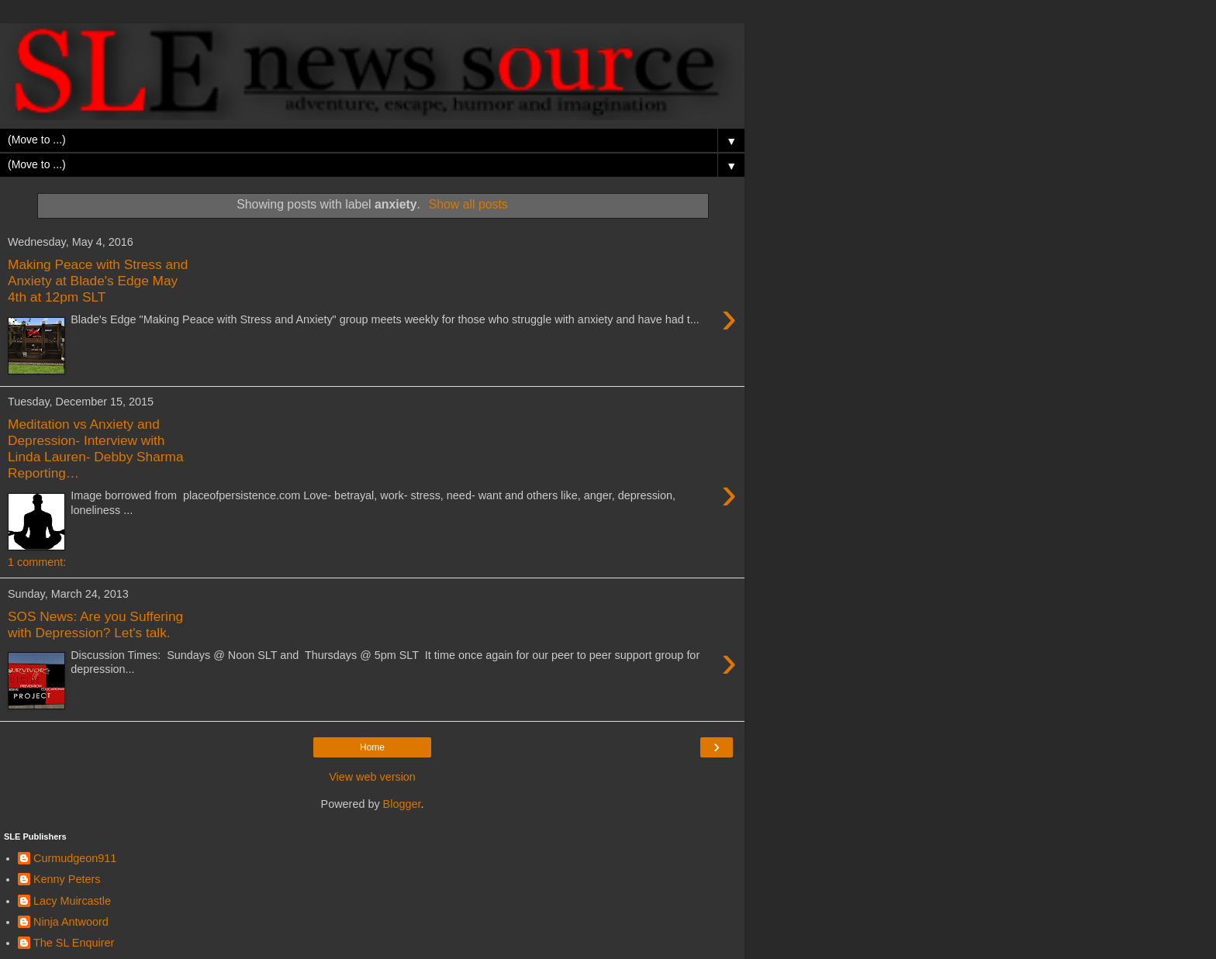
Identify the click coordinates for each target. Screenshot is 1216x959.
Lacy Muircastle (72, 901)
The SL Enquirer (73, 943)
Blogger (402, 804)
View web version (372, 777)
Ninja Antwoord (71, 922)
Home (372, 747)
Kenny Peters (66, 879)
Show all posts (468, 204)
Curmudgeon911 (74, 858)
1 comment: (37, 562)
